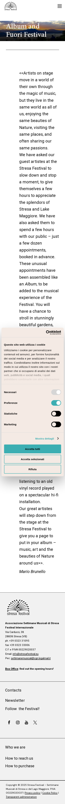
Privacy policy (32, 792)
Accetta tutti (32, 448)
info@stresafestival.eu (25, 653)
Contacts (13, 690)
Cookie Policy (50, 792)
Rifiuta (32, 469)
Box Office (11, 668)
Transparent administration (21, 796)
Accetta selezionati (32, 459)
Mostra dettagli (44, 438)
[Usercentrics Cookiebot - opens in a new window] (46, 332)
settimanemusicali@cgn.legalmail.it (31, 658)
